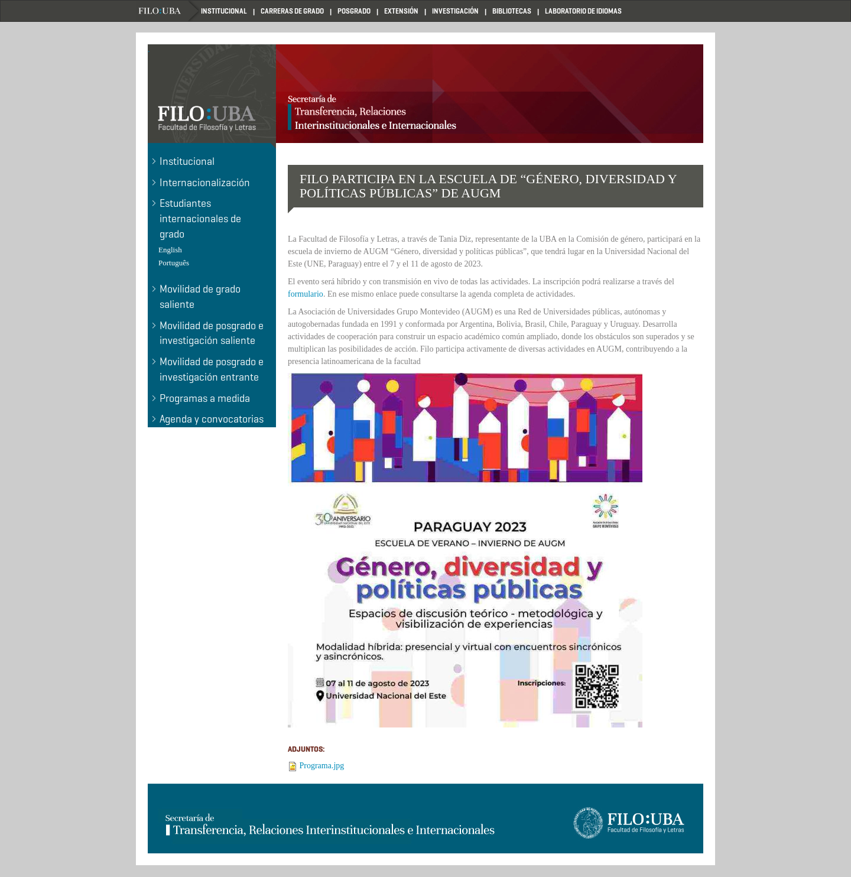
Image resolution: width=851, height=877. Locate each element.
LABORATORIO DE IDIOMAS (583, 11)
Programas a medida (205, 398)
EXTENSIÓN (401, 11)
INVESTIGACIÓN (455, 11)
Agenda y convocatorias (212, 418)
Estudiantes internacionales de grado (200, 218)
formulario (305, 294)
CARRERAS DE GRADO (292, 11)
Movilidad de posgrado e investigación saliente (212, 333)
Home (168, 11)
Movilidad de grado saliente (200, 296)
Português (173, 262)
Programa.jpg (322, 765)
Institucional (187, 161)
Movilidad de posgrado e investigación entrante (212, 369)
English (170, 249)
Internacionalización (205, 182)
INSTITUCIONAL (224, 11)
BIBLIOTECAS (511, 11)
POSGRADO (354, 11)
